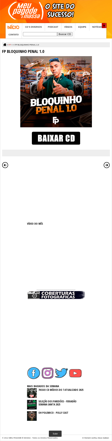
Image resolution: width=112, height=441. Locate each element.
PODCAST (53, 27)
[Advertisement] (56, 194)
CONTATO (13, 34)
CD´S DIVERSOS (33, 27)
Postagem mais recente (5, 165)
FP (9, 45)
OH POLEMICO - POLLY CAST (53, 412)
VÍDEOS (68, 27)
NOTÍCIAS (97, 27)
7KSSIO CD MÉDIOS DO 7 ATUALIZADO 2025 (60, 390)
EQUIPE (82, 27)
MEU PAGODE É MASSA (20, 438)
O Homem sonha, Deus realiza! (95, 438)
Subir (55, 434)
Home (14, 27)
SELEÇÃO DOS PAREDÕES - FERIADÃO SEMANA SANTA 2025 (57, 402)
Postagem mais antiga (107, 165)
